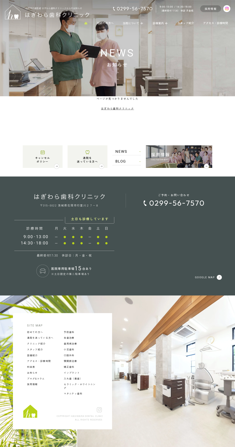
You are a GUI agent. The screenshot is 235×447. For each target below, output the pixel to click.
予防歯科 (69, 332)
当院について (133, 23)
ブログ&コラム (36, 378)
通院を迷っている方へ (87, 159)
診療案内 (160, 23)
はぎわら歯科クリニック (117, 108)
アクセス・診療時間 (215, 23)
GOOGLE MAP (208, 277)
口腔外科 (69, 355)
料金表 (31, 367)
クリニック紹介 (36, 343)
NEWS (128, 151)
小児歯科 (69, 349)
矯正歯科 (69, 367)
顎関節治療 (70, 361)
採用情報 (211, 9)
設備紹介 (32, 355)
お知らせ (32, 372)
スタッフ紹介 (185, 23)
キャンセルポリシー (42, 159)
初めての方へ (105, 23)
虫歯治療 (69, 338)
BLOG (128, 161)
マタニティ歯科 (73, 393)
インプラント (72, 372)
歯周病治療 (70, 343)
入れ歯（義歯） (73, 378)
